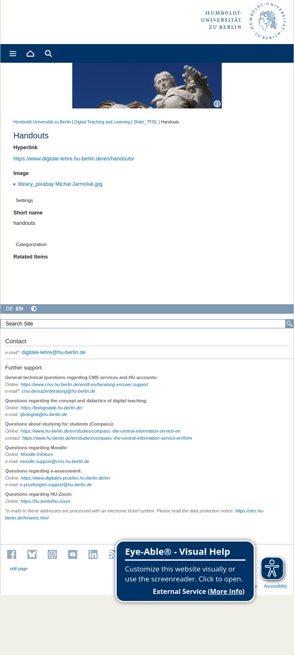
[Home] (29, 53)
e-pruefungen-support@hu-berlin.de (56, 484)
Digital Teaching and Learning (102, 122)
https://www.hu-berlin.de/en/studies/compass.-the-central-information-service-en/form (107, 438)
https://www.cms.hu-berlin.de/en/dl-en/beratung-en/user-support (84, 384)
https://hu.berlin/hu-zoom (46, 501)
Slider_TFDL (145, 122)
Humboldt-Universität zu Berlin (42, 122)
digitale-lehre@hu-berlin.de (45, 352)
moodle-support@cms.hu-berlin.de (54, 461)
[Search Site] (147, 323)
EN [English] (19, 308)
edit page (18, 568)
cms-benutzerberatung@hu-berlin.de (58, 391)
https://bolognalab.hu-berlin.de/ (52, 407)
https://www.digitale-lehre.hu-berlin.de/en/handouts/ (73, 158)
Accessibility (275, 586)
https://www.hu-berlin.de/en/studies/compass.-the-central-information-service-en (100, 430)
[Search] (289, 323)
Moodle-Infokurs (37, 454)
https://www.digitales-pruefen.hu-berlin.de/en (65, 477)
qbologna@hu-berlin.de (43, 414)
